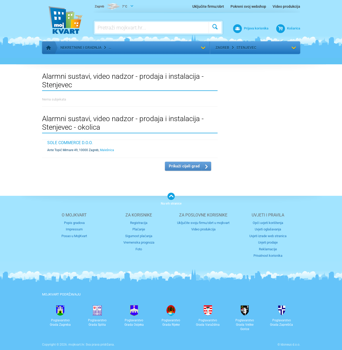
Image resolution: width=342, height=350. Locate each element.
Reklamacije (268, 249)
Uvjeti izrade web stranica (268, 236)
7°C (111, 7)
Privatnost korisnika (267, 256)
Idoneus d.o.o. (290, 344)
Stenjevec (246, 47)
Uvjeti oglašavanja (268, 229)
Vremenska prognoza (138, 242)
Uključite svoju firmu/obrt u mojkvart (203, 223)
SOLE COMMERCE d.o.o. (70, 142)
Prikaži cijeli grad (184, 166)
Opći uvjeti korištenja (268, 223)
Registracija (138, 223)
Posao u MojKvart (74, 236)
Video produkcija (286, 6)
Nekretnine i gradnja (80, 47)
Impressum (74, 229)
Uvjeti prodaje (268, 242)
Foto (139, 249)
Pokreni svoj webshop (248, 6)
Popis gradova (74, 223)
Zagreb (222, 47)
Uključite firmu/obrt (208, 6)
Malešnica (107, 150)
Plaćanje (138, 229)
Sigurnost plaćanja (138, 236)
